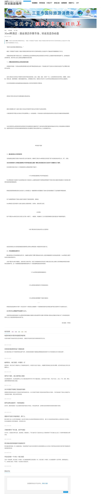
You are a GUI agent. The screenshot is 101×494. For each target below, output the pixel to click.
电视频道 (34, 3)
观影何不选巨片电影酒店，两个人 (15, 416)
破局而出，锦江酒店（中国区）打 (15, 362)
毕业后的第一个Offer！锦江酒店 (14, 457)
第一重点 (16, 30)
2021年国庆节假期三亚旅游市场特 (15, 389)
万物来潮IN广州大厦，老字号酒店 (15, 430)
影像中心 (71, 3)
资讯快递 (42, 3)
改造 (22, 331)
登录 (43, 483)
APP (77, 3)
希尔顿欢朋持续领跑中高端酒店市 (15, 443)
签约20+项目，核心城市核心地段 (15, 376)
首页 (5, 30)
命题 (19, 331)
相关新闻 (7, 331)
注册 (46, 483)
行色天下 (49, 3)
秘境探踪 (64, 3)
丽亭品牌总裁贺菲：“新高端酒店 (14, 403)
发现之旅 (57, 3)
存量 (16, 331)
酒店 (13, 331)
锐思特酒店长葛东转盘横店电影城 (15, 335)
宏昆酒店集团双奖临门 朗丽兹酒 (14, 349)
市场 (25, 331)
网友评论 (7, 471)
